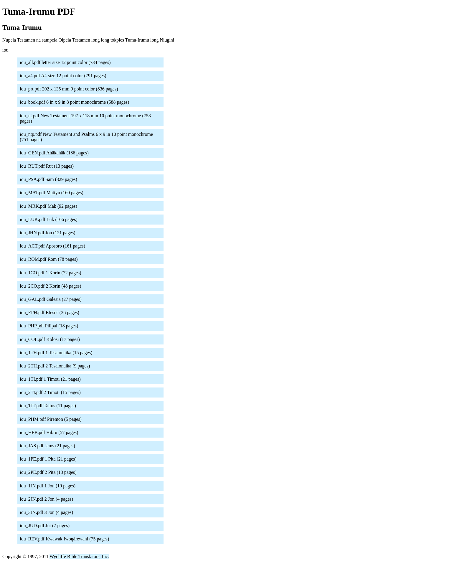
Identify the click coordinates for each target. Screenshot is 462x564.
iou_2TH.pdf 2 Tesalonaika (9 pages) (55, 365)
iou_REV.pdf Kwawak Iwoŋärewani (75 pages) (64, 538)
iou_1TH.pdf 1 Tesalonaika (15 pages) (56, 352)
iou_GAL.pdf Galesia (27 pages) (51, 299)
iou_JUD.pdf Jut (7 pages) (45, 525)
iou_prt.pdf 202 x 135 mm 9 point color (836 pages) (69, 88)
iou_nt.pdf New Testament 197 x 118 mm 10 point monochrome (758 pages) (85, 118)
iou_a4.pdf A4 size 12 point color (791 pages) (63, 75)
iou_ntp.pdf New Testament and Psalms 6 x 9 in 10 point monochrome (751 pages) (86, 137)
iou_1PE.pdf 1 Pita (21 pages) (48, 458)
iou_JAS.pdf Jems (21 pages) (47, 445)
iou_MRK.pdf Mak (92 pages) (48, 206)
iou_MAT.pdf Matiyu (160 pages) (51, 192)
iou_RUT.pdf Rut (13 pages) (47, 166)
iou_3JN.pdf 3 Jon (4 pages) (46, 512)
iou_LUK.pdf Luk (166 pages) (48, 219)
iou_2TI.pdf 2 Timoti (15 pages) (50, 392)
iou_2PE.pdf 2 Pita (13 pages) (48, 472)
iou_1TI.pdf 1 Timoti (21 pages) (50, 379)
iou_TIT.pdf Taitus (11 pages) (48, 405)
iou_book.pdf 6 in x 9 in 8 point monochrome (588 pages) (74, 102)
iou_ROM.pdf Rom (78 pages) (48, 259)
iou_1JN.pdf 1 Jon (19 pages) (47, 485)
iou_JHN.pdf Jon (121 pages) (47, 232)
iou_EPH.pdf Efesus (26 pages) (49, 312)
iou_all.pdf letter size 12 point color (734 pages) (65, 62)
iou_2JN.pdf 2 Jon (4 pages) (46, 499)
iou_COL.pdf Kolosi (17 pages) (50, 339)
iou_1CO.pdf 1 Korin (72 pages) (50, 272)
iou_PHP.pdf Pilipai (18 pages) (49, 325)
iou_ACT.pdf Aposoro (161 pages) (52, 245)
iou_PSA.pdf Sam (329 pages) (48, 179)
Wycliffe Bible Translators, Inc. (79, 556)
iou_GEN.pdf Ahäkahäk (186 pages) (54, 152)
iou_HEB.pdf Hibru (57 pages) (49, 432)
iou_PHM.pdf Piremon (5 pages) (51, 419)
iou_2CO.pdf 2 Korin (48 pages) (50, 285)
